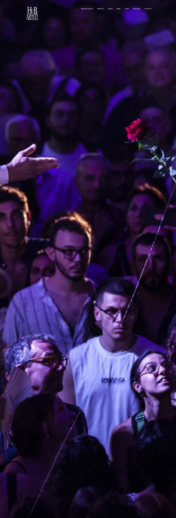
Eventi (110, 9)
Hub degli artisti (87, 9)
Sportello (136, 9)
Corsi (127, 9)
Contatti (148, 9)
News (118, 9)
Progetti (100, 9)
